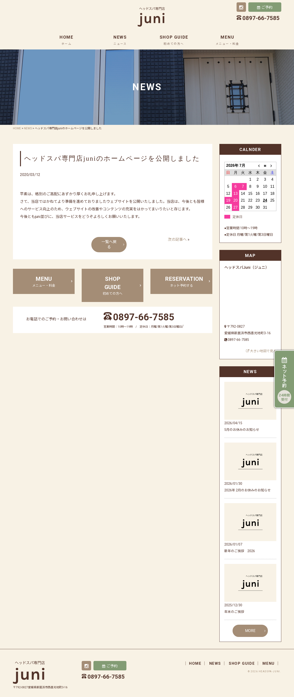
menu (227, 40)
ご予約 (267, 7)
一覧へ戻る (109, 244)
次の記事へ (177, 239)
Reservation (184, 282)
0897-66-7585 (143, 317)
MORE (250, 630)
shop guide (174, 40)
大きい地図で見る (261, 351)
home (66, 40)
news (120, 40)
